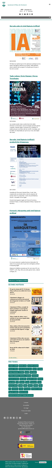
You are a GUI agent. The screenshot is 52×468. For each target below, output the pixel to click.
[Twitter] (22, 14)
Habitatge (40, 369)
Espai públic (11, 382)
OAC (17, 382)
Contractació (15, 389)
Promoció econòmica (14, 379)
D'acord (36, 462)
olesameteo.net (27, 9)
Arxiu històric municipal (33, 365)
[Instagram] (30, 14)
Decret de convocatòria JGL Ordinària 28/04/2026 (21, 395)
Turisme (27, 382)
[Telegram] (20, 14)
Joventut (27, 372)
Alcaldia (20, 385)
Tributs (40, 385)
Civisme (21, 389)
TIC (10, 389)
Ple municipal (27, 389)
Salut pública (23, 379)
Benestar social (22, 365)
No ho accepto (43, 462)
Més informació (25, 466)
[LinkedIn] (32, 14)
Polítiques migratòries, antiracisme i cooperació (20, 375)
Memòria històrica (24, 392)
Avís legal (26, 408)
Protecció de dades (26, 411)
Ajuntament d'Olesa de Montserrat (17, 5)
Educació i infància (13, 369)
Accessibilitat (26, 405)
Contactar (26, 402)
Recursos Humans (13, 385)
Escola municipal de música (25, 369)
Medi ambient (33, 372)
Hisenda (36, 385)
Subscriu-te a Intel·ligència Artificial (18, 280)
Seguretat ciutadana (31, 379)
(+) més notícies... (13, 357)
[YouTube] (25, 14)
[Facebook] (27, 14)
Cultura (39, 382)
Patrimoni (30, 385)
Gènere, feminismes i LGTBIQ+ (16, 372)
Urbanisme (40, 379)
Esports (34, 369)
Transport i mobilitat (13, 365)
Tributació (22, 382)
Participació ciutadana (37, 389)
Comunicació (35, 375)
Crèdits (26, 413)
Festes (25, 385)
